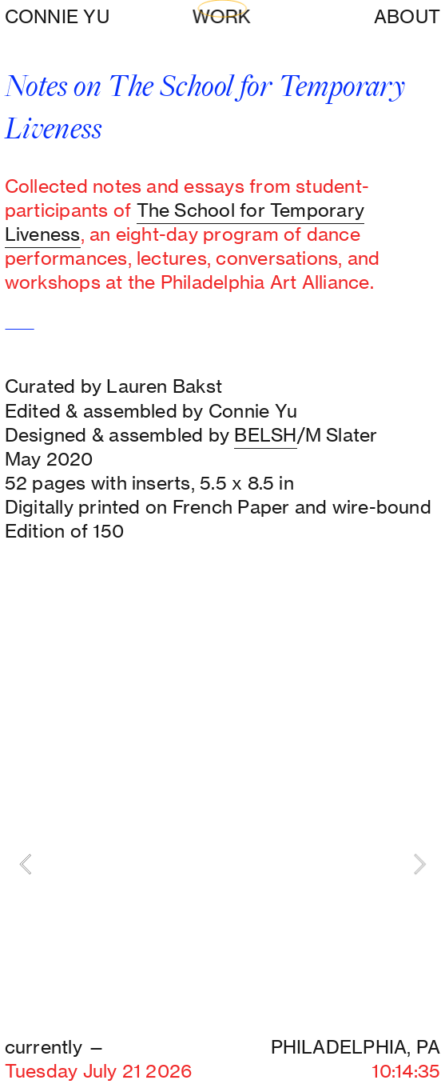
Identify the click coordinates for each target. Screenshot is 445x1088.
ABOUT (407, 16)
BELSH (265, 434)
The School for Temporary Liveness (184, 222)
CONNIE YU (57, 16)
